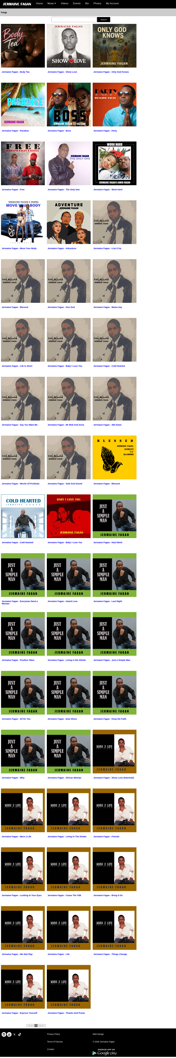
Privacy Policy (53, 1034)
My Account (112, 3)
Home (39, 3)
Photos (97, 3)
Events (77, 3)
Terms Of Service (55, 1042)
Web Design (98, 1034)
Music (51, 3)
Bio (87, 3)
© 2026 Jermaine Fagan (104, 1042)
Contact (50, 1049)
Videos (64, 3)
